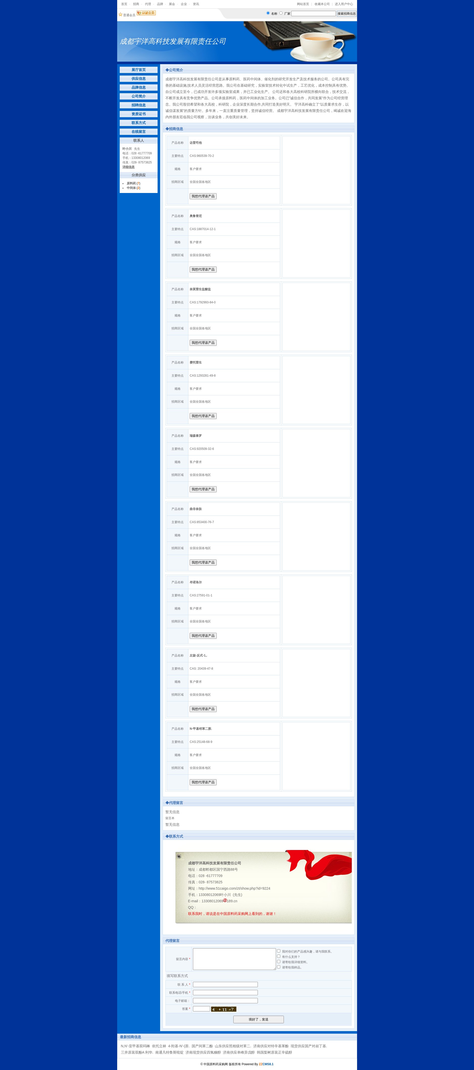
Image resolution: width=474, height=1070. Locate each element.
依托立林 (159, 1046)
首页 (124, 4)
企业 (184, 4)
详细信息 (128, 167)
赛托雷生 (196, 362)
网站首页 (303, 4)
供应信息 (139, 79)
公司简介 (139, 96)
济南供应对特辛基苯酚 (271, 1046)
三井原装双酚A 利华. (137, 1052)
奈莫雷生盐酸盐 (200, 289)
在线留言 (139, 132)
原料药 (131, 183)
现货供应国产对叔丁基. (309, 1046)
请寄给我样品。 (292, 967)
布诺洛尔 (196, 582)
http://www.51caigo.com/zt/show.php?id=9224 (234, 888)
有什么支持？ (291, 957)
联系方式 (139, 123)
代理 (148, 4)
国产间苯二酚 (202, 1046)
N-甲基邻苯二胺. (201, 729)
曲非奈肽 (196, 509)
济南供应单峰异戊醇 (239, 1052)
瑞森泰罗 (196, 435)
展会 (172, 4)
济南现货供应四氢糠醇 (203, 1052)
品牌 (160, 4)
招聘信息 (139, 105)
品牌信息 (139, 87)
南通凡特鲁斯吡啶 (169, 1052)
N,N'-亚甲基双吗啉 (135, 1046)
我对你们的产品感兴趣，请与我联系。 (308, 951)
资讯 (196, 4)
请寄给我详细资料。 (295, 962)
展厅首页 (139, 70)
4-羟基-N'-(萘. (179, 1046)
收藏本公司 (322, 4)
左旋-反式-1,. (198, 655)
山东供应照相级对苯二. (233, 1046)
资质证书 (139, 114)
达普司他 (196, 142)
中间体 (131, 188)
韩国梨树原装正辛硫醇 (274, 1052)
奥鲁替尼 (196, 216)
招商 (136, 4)
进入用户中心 (344, 4)
